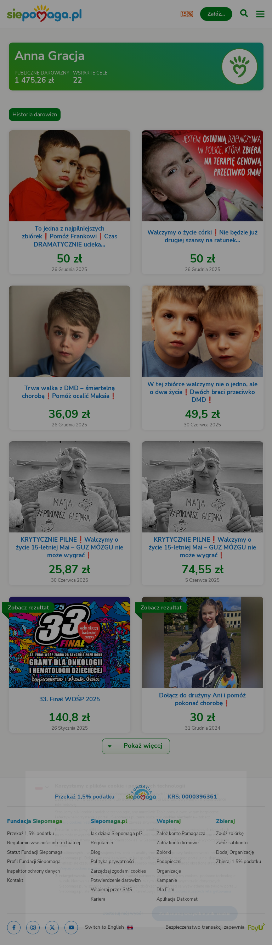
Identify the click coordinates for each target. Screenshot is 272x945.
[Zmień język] (19, 773)
